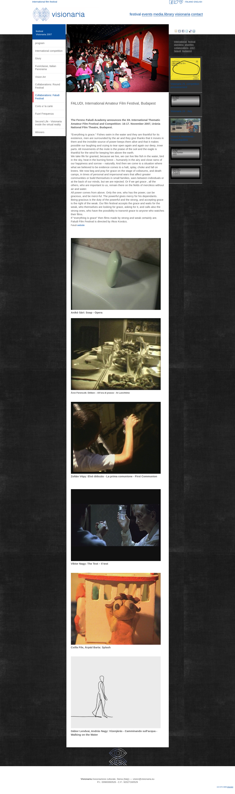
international (180, 41)
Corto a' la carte (44, 106)
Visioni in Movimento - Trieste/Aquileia (183, 138)
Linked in (193, 31)
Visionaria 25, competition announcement (185, 85)
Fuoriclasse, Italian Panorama (45, 68)
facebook (183, 31)
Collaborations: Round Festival (47, 86)
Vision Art (40, 76)
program (40, 43)
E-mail (175, 31)
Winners (39, 132)
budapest (187, 51)
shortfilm (189, 44)
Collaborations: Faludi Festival (47, 97)
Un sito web (225, 787)
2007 (192, 48)
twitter (186, 31)
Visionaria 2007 (44, 34)
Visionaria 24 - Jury (181, 111)
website (81, 225)
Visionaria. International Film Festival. (66, 14)
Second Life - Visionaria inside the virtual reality (48, 123)
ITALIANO (189, 2)
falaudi (177, 51)
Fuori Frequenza (44, 113)
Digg (179, 31)
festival (39, 31)
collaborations (181, 48)
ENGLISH (198, 2)
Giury (38, 58)
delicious (190, 31)
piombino (179, 44)
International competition (49, 50)
